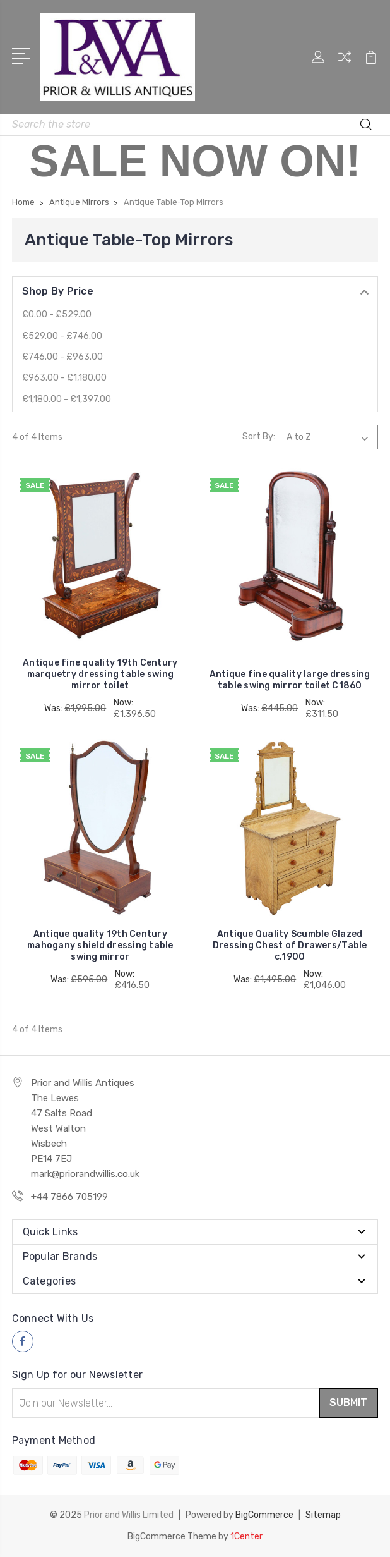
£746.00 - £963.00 (62, 356)
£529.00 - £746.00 (62, 336)
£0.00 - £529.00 (57, 314)
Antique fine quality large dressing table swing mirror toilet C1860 (290, 680)
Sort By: (258, 436)
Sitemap (323, 1515)
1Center (246, 1536)
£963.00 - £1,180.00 (64, 377)
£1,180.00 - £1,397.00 (66, 399)
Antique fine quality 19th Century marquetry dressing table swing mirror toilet (100, 674)
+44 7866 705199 (69, 1196)
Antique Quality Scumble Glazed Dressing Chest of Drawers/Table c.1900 (290, 945)
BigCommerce (264, 1515)
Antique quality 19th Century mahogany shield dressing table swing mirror (100, 945)
